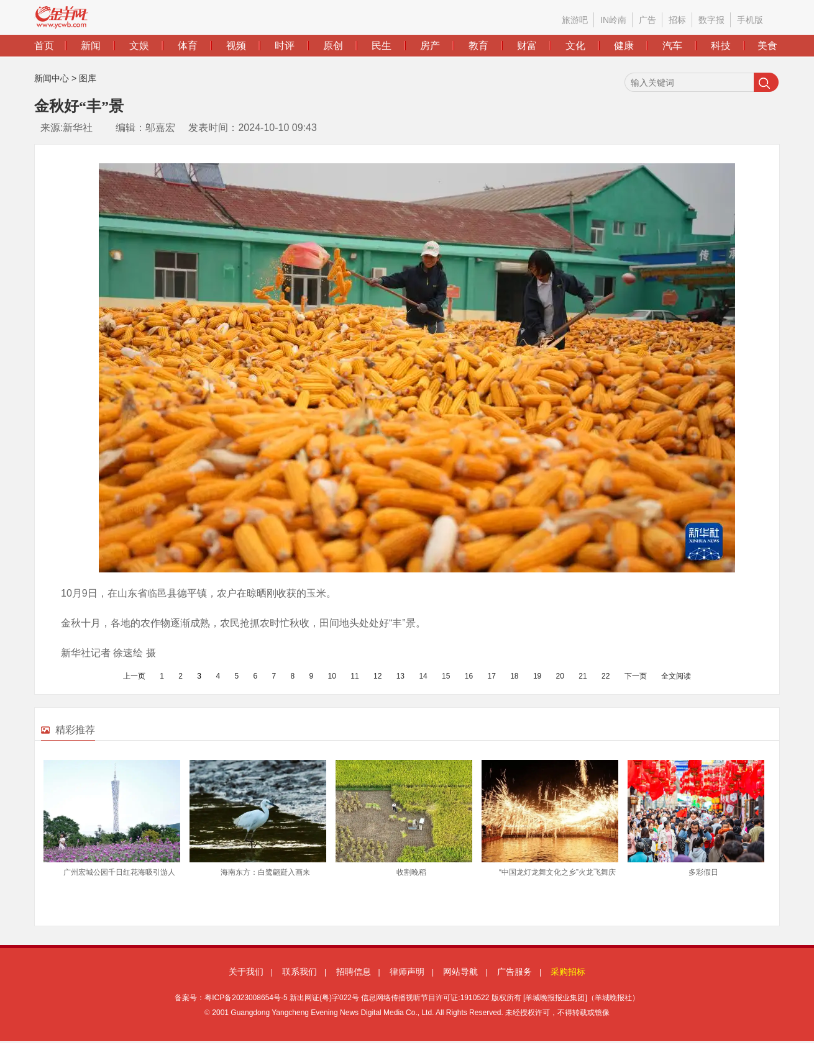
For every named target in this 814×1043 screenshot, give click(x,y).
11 (354, 676)
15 (446, 676)
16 (469, 676)
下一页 (635, 676)
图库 (87, 78)
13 (400, 676)
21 (582, 676)
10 (332, 676)
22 (605, 676)
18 (514, 676)
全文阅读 (676, 676)
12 (377, 676)
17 (491, 676)
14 (423, 676)
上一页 (134, 676)
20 (560, 676)
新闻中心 (51, 78)
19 (537, 676)
